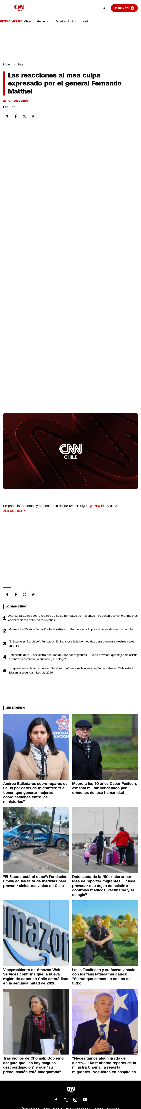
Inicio (6, 64)
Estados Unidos (66, 21)
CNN (13, 107)
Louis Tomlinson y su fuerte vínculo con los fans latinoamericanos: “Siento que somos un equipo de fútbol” (103, 976)
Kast (85, 21)
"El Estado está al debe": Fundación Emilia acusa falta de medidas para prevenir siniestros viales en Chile (71, 643)
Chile (27, 21)
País (20, 64)
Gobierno (43, 21)
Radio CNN (124, 8)
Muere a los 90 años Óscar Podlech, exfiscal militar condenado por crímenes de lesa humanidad (71, 629)
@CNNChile (97, 506)
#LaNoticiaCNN (14, 510)
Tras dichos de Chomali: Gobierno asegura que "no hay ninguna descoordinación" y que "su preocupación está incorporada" (33, 1065)
